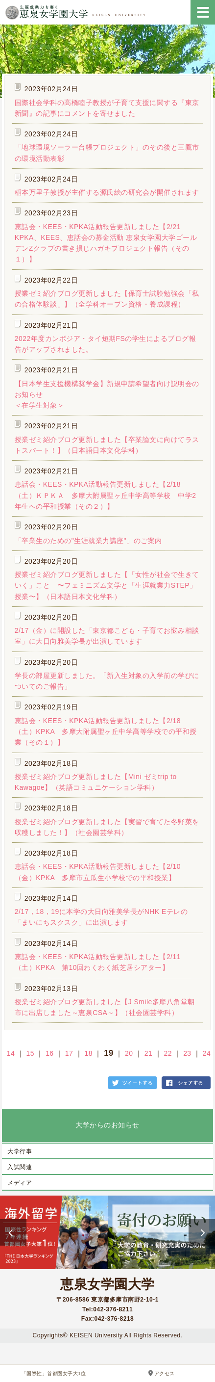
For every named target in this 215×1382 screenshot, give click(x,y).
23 (187, 1053)
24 (207, 1053)
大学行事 (19, 1151)
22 (167, 1053)
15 (30, 1053)
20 (129, 1053)
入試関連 (19, 1167)
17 (69, 1053)
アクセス (164, 1373)
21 (148, 1053)
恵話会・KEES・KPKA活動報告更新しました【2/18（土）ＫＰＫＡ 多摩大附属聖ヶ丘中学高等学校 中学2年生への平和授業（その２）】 (105, 495)
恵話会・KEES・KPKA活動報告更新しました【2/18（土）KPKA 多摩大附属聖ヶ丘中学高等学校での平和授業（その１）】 (106, 732)
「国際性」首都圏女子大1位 (54, 1373)
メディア (19, 1182)
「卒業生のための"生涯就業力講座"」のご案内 (88, 541)
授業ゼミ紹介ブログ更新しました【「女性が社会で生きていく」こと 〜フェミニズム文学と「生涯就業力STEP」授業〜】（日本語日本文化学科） (107, 585)
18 (89, 1053)
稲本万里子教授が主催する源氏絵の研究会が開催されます (107, 192)
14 (11, 1053)
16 (49, 1053)
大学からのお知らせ (107, 1125)
